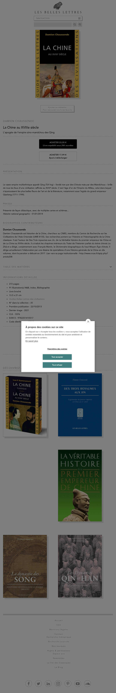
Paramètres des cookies (57, 349)
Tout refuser (57, 365)
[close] (88, 321)
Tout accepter (57, 357)
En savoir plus (32, 341)
